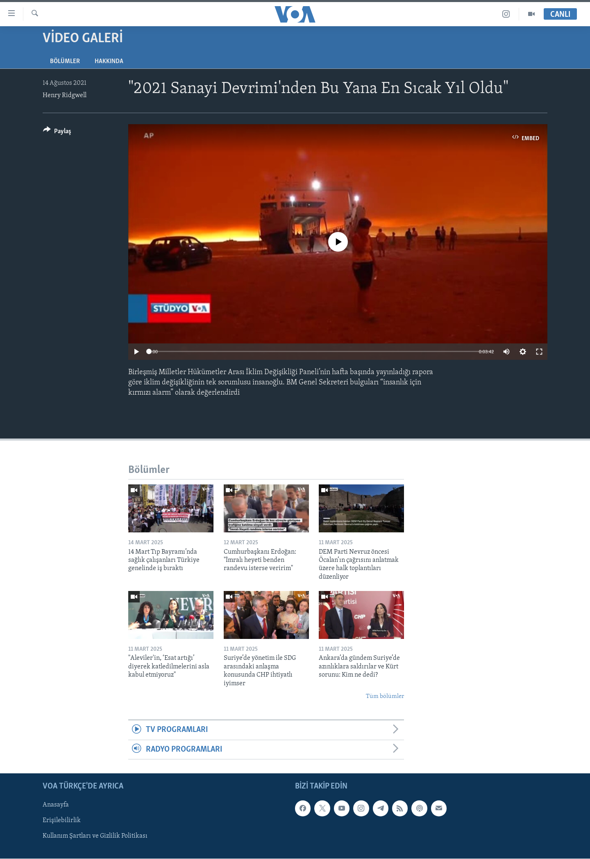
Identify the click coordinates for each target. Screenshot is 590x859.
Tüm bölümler (385, 696)
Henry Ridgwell (64, 95)
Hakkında (109, 61)
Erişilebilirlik (62, 821)
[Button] (57, 132)
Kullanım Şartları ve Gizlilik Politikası (95, 836)
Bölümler (65, 61)
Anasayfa (56, 805)
